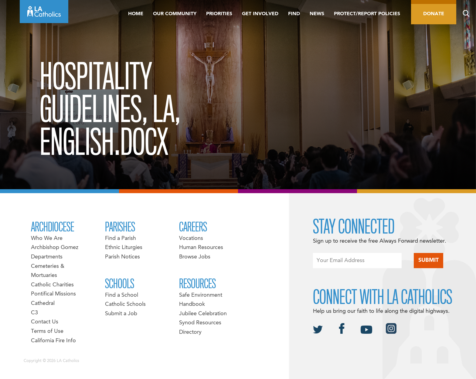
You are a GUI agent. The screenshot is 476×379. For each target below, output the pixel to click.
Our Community (174, 14)
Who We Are (47, 238)
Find (294, 14)
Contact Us (44, 322)
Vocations (191, 238)
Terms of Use (47, 331)
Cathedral (43, 303)
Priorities (219, 14)
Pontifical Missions (53, 294)
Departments (47, 257)
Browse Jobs (194, 257)
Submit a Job (121, 313)
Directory (190, 332)
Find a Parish (120, 238)
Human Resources (201, 247)
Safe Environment (200, 295)
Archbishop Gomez (54, 247)
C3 (34, 313)
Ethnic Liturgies (123, 247)
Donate (433, 14)
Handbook (192, 304)
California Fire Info (53, 340)
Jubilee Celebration (203, 313)
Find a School (121, 295)
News (317, 14)
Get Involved (260, 14)
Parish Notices (122, 257)
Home (135, 14)
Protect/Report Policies (367, 14)
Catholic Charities (52, 285)
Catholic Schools (125, 304)
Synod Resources (200, 323)
